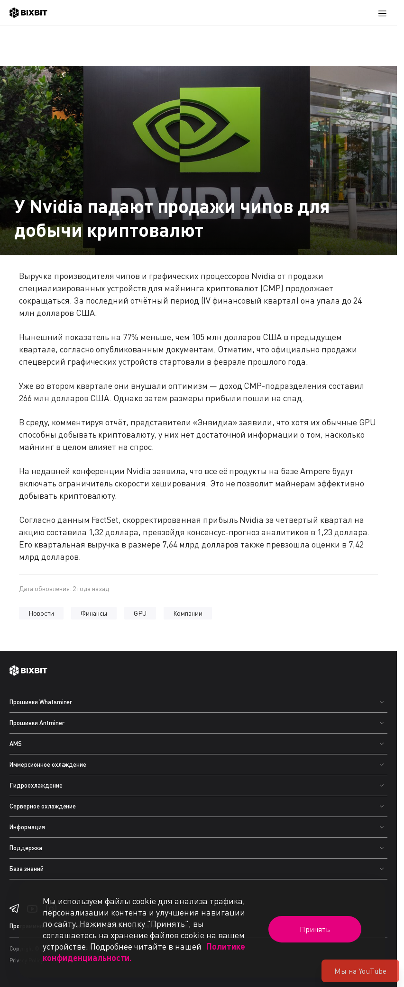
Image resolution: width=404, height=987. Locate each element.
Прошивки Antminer (36, 723)
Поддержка (25, 848)
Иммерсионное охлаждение (47, 764)
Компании (188, 613)
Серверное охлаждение (42, 806)
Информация (27, 827)
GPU (140, 613)
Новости (41, 613)
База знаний (26, 868)
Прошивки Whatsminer (40, 702)
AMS (15, 743)
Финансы (94, 613)
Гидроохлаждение (36, 785)
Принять (315, 929)
